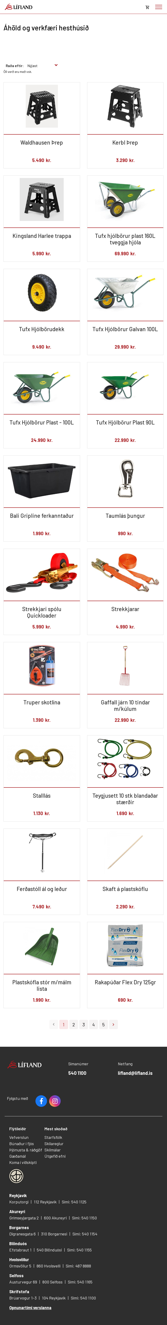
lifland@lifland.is (135, 1073)
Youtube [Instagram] (55, 1101)
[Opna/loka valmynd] (159, 7)
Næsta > (113, 1024)
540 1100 (77, 1073)
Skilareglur (53, 1143)
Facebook (41, 1101)
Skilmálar (52, 1149)
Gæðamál (17, 1156)
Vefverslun (18, 1137)
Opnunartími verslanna (30, 1307)
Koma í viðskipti (23, 1162)
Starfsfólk (53, 1137)
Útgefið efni (55, 1156)
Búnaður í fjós (21, 1143)
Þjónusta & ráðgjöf (25, 1149)
